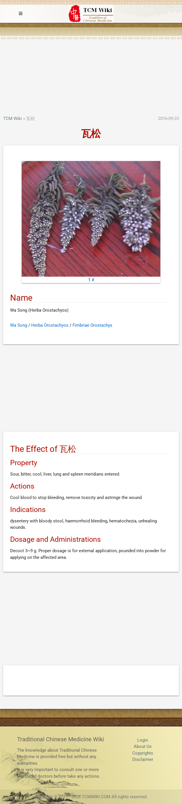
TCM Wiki (12, 118)
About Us (143, 746)
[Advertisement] (91, 72)
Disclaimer (142, 759)
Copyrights (142, 753)
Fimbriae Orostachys (92, 325)
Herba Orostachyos (49, 325)
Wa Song (18, 325)
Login (142, 740)
